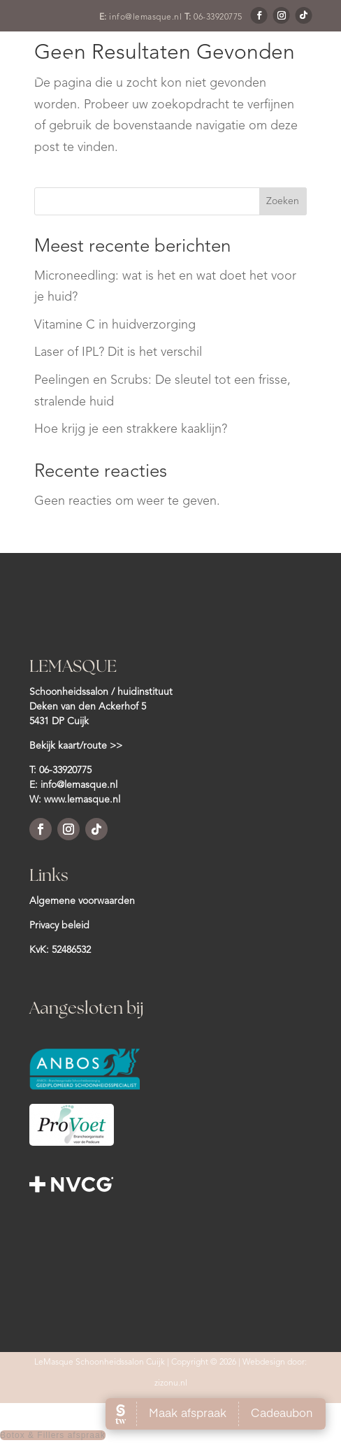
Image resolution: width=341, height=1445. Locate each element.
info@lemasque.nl (145, 17)
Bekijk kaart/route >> (75, 746)
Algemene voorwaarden (82, 901)
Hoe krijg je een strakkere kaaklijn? (130, 429)
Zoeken (282, 201)
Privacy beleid (59, 925)
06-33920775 (218, 17)
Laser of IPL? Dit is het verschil (118, 352)
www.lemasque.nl (82, 800)
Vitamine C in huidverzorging (115, 325)
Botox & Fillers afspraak (53, 1435)
